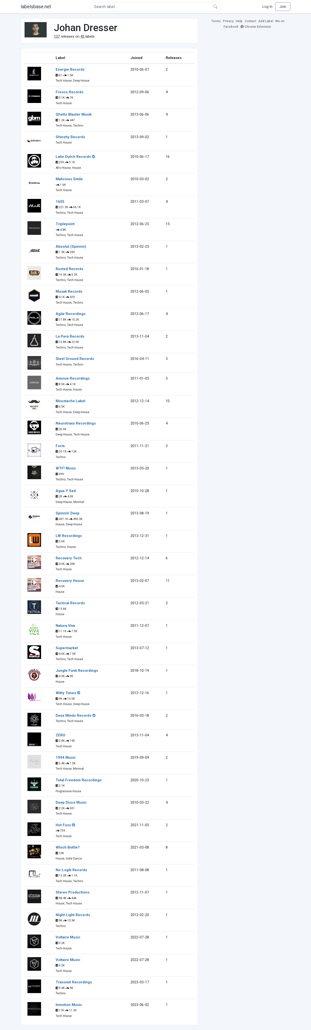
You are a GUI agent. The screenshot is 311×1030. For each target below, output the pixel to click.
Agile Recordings (71, 314)
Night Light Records (73, 915)
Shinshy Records (70, 137)
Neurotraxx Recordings (76, 423)
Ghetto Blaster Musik (74, 114)
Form (60, 446)
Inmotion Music (69, 1005)
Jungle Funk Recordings (77, 670)
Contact (250, 21)
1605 (60, 201)
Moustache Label (70, 401)
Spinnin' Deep (67, 513)
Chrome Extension (256, 26)
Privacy (228, 21)
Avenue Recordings (73, 378)
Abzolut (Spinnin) (71, 246)
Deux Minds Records (73, 715)
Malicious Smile (69, 179)
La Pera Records (70, 336)
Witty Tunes (66, 693)
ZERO (60, 735)
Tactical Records (70, 603)
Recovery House (70, 581)
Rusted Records (69, 269)
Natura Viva (65, 625)
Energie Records (70, 69)
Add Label (265, 21)
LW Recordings (69, 536)
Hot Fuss (63, 825)
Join (282, 6)
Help (239, 21)
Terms (216, 21)
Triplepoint (65, 224)
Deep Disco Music (71, 802)
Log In (267, 6)
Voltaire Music (68, 937)
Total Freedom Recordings (79, 780)
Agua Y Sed (66, 491)
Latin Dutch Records (73, 156)
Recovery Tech (69, 558)
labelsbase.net (36, 6)
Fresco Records (69, 92)
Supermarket (67, 648)
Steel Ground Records (75, 359)
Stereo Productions (72, 892)
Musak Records (69, 291)
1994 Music (66, 757)
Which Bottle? (68, 847)
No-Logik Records (71, 870)
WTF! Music (66, 468)
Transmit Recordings (74, 982)
